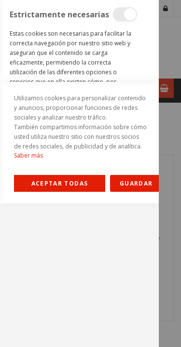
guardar (136, 327)
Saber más (28, 299)
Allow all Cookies (60, 327)
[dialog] (79, 173)
